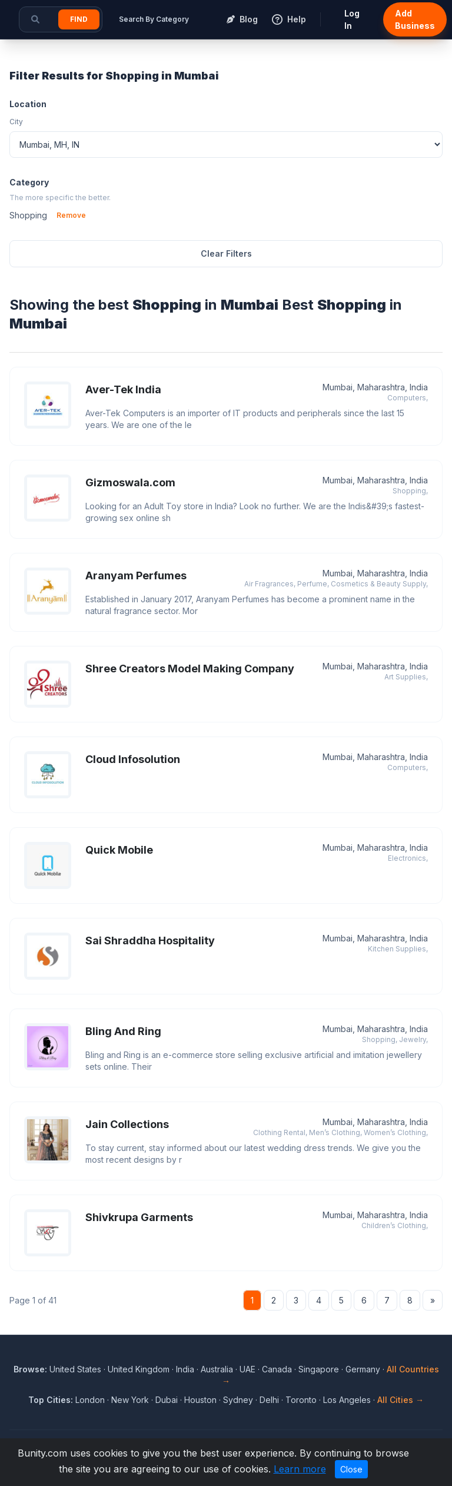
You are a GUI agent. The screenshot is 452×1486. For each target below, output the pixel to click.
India (185, 1369)
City (16, 121)
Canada (277, 1369)
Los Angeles (347, 1400)
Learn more (300, 1469)
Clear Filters (226, 253)
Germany (362, 1369)
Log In (352, 19)
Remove (71, 215)
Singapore (318, 1369)
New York (130, 1400)
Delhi (269, 1400)
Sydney (238, 1400)
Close (351, 1469)
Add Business (415, 19)
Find (79, 19)
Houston (200, 1400)
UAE (247, 1369)
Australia (217, 1369)
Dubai (166, 1400)
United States (75, 1369)
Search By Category (154, 19)
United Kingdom (139, 1369)
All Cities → (400, 1400)
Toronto (301, 1400)
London (90, 1400)
